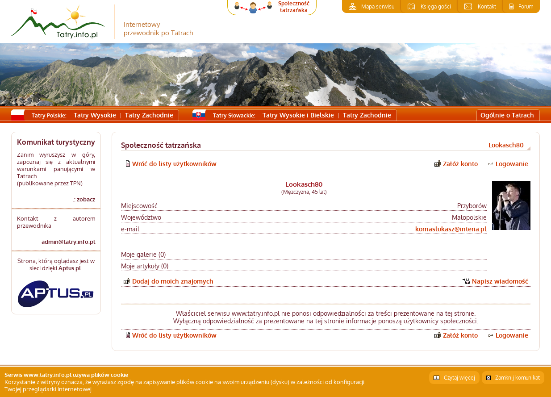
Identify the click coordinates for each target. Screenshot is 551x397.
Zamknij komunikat (517, 377)
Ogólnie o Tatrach (507, 115)
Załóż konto (460, 163)
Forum (525, 6)
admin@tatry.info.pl (68, 241)
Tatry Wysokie (95, 115)
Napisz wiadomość (500, 281)
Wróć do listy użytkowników (174, 163)
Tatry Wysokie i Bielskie (298, 115)
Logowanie (512, 163)
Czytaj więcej (459, 377)
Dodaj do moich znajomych (172, 281)
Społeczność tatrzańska (293, 6)
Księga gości (436, 6)
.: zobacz (84, 199)
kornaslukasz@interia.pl (451, 229)
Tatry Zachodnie (149, 115)
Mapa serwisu (377, 6)
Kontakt (487, 6)
